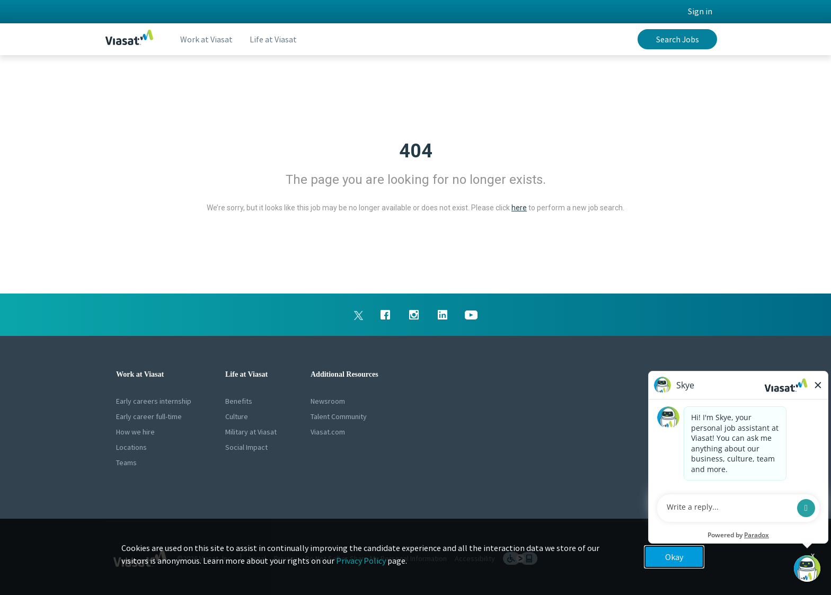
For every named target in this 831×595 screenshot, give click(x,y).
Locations (131, 447)
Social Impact (246, 447)
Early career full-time (149, 416)
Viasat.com (328, 432)
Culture (236, 416)
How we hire (135, 432)
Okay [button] (674, 557)
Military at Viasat (251, 432)
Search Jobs (677, 39)
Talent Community (339, 416)
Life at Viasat (273, 39)
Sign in (700, 11)
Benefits (238, 401)
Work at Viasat (206, 39)
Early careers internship (153, 401)
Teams (126, 462)
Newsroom (328, 401)
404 (415, 151)
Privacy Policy (361, 560)
